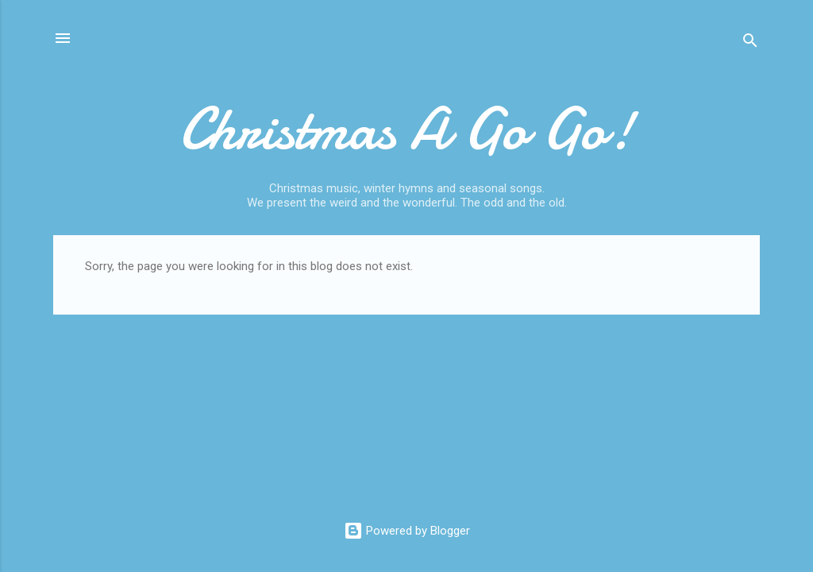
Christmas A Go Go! (406, 129)
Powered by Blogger (407, 531)
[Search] (750, 43)
